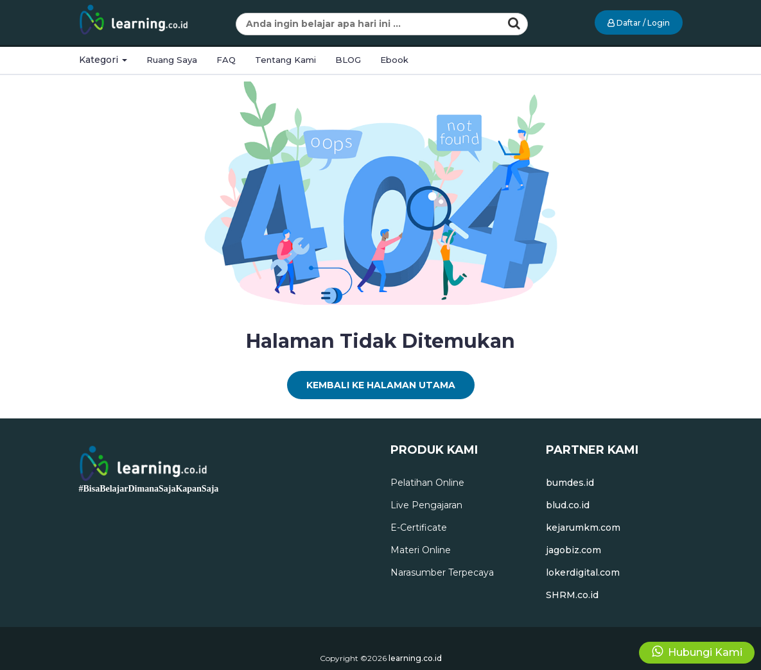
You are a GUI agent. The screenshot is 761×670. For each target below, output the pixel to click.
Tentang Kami (285, 60)
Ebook (394, 60)
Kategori (103, 59)
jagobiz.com (573, 550)
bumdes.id (570, 482)
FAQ (226, 60)
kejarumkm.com (583, 527)
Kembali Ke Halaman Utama (380, 385)
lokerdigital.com (583, 572)
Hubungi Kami (697, 651)
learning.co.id (415, 658)
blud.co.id (568, 505)
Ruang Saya (171, 60)
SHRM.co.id (572, 595)
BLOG (348, 60)
